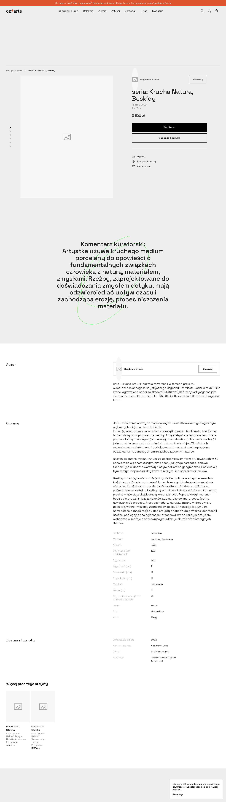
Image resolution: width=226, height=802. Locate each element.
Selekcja (88, 11)
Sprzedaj (130, 11)
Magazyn (157, 11)
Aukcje (102, 11)
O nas (144, 11)
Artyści (115, 11)
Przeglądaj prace (68, 11)
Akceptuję (178, 794)
